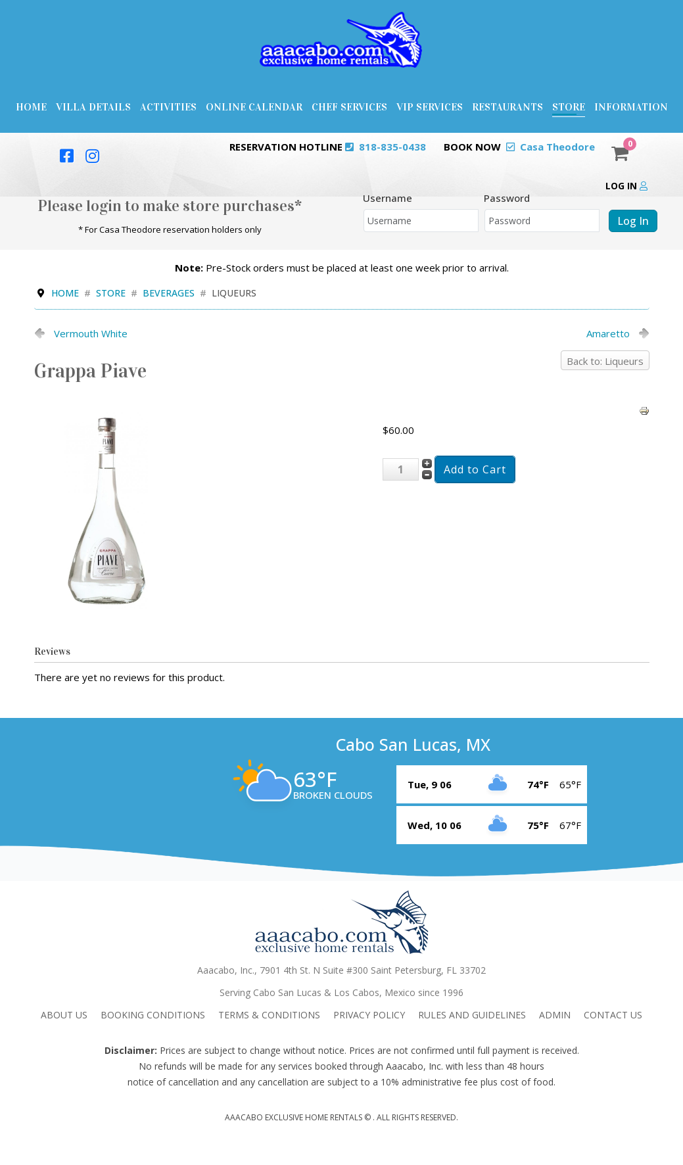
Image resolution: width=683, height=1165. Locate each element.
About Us (64, 1015)
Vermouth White (91, 333)
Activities (168, 107)
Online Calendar (254, 107)
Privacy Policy (369, 1015)
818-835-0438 (392, 146)
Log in (626, 185)
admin (555, 1015)
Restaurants (507, 107)
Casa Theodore (557, 146)
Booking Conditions (153, 1015)
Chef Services (349, 107)
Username (387, 197)
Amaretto (608, 333)
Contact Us (613, 1015)
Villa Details (93, 107)
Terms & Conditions (269, 1015)
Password (507, 197)
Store (568, 107)
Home (31, 107)
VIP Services (429, 107)
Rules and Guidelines (472, 1015)
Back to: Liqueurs (605, 361)
